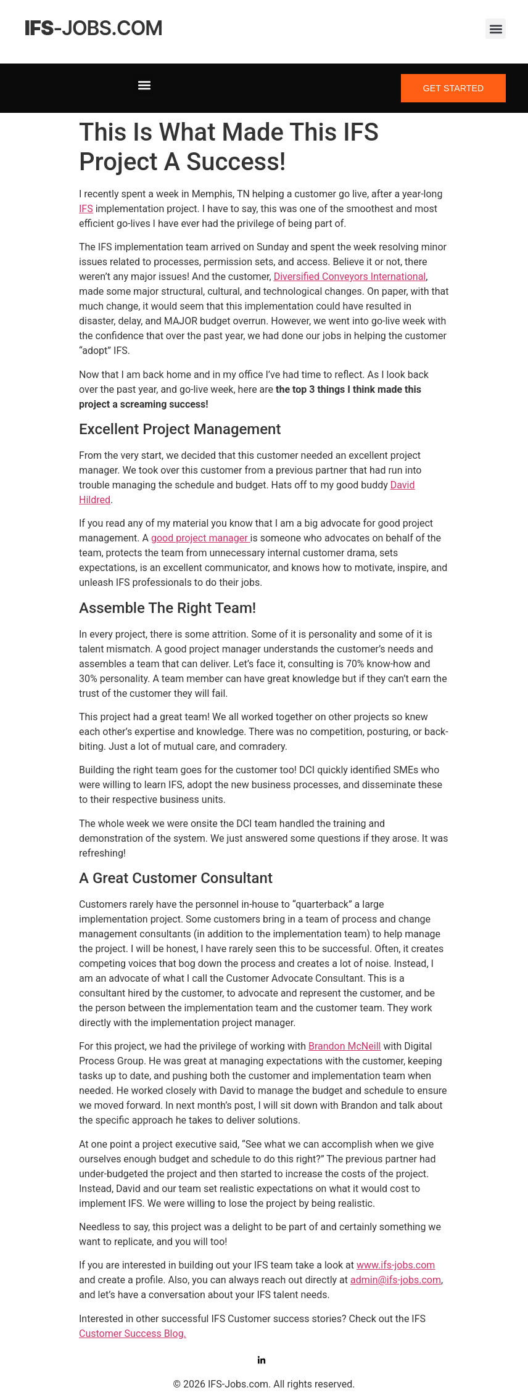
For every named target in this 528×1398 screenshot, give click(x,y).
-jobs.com (94, 28)
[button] (495, 29)
